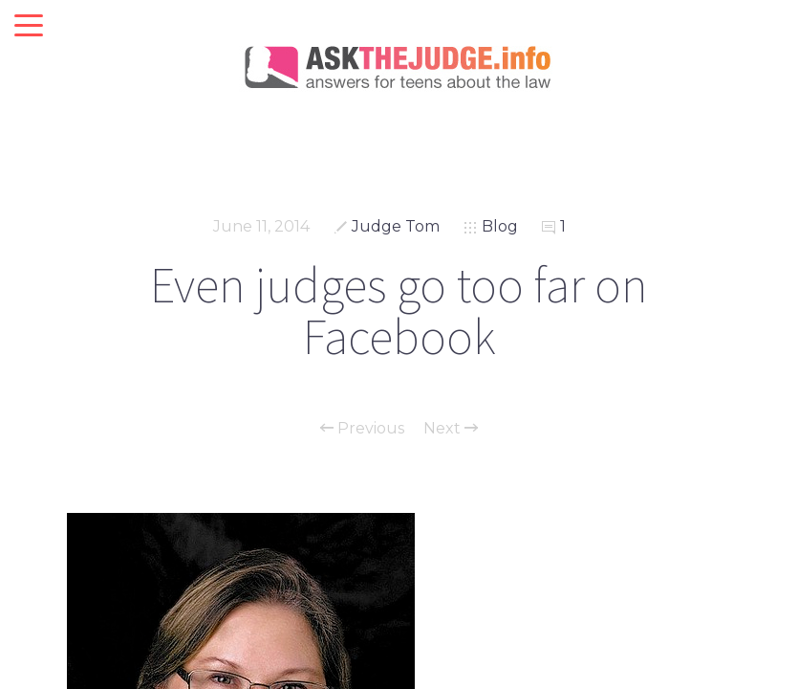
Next (450, 428)
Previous (362, 428)
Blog (500, 226)
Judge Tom (396, 226)
